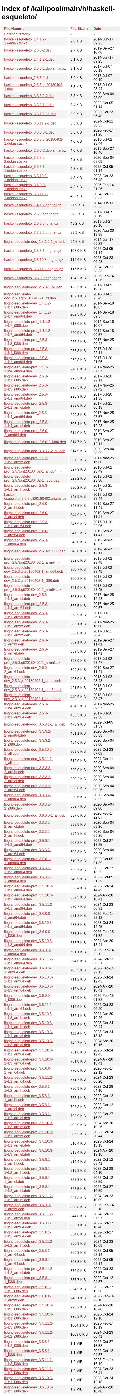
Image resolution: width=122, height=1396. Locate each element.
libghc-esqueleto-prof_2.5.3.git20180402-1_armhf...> (32, 660)
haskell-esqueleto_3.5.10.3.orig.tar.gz (33, 260)
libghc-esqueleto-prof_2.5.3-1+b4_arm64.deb (26, 606)
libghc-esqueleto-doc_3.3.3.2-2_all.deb (34, 451)
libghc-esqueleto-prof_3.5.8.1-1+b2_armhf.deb (27, 1170)
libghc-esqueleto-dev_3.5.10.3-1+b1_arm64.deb (28, 979)
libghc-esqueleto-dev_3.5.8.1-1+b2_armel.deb (27, 1116)
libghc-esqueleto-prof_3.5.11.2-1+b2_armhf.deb (28, 1243)
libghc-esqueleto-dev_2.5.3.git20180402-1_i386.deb (31, 578)
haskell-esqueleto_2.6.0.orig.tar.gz (31, 223)
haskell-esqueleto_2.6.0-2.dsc (27, 50)
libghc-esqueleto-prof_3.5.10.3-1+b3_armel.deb (28, 1152)
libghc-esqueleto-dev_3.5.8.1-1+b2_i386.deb (27, 1344)
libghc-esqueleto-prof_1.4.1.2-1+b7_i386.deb (27, 323)
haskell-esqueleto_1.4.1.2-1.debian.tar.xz (25, 41)
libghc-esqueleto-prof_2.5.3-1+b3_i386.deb (26, 342)
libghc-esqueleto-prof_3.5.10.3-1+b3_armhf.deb (28, 1125)
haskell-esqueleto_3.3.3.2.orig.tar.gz (32, 232)
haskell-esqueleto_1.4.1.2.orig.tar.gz (32, 205)
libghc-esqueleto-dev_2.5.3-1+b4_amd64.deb (26, 415)
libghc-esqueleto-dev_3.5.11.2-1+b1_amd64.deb (28, 961)
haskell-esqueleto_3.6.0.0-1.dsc (29, 132)
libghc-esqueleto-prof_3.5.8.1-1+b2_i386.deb (27, 1289)
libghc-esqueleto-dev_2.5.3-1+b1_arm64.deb (26, 715)
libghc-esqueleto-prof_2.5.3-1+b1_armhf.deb (26, 487)
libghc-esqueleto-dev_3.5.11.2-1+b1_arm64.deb (28, 1007)
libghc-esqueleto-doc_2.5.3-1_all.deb (33, 287)
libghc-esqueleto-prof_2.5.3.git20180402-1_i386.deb (31, 478)
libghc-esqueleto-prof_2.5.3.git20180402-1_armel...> (32, 560)
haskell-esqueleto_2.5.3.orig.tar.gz (31, 214)
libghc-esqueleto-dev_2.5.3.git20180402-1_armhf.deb (32, 697)
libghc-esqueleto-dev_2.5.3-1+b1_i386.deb (26, 378)
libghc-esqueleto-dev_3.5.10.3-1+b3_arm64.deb (28, 988)
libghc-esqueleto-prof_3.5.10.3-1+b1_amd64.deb (28, 888)
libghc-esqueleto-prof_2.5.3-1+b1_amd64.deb (26, 360)
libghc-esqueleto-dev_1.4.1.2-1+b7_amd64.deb (27, 314)
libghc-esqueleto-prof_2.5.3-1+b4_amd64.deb (26, 369)
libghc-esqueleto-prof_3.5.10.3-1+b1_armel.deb (28, 1143)
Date (97, 29)
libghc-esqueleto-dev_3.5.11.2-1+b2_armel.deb (28, 1216)
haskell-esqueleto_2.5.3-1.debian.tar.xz (35, 68)
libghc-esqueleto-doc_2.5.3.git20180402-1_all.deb (30, 296)
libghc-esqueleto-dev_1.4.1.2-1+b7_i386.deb (27, 305)
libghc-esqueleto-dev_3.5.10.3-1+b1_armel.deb (28, 1034)
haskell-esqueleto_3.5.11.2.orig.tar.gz (33, 269)
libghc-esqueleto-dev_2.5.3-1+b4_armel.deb (26, 597)
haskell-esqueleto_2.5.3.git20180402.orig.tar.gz (35, 496)
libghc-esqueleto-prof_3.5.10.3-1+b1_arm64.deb (28, 1052)
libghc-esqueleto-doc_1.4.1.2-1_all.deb (34, 241)
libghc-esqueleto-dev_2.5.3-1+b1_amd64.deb (26, 396)
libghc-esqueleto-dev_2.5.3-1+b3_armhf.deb (26, 624)
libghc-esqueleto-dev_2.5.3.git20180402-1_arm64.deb (33, 688)
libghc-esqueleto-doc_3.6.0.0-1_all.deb (34, 815)
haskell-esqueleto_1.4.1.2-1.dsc (29, 59)
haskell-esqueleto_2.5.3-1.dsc (27, 78)
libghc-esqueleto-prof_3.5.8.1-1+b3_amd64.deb (27, 842)
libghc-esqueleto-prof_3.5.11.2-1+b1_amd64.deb (28, 906)
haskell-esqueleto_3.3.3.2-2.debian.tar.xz (25, 159)
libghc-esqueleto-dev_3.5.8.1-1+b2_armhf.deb (27, 1088)
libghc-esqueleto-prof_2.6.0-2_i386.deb (35, 442)
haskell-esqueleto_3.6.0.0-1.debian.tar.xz (25, 187)
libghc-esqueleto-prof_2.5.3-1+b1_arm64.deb (26, 524)
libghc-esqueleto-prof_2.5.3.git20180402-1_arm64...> (32, 588)
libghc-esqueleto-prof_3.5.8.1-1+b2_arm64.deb (27, 1234)
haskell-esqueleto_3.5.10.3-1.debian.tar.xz (26, 178)
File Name (12, 29)
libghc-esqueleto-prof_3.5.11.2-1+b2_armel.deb (28, 1271)
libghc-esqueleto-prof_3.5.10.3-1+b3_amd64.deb (28, 897)
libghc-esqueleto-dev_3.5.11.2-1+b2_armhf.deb (28, 1198)
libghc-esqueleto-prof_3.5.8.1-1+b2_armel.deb (27, 1189)
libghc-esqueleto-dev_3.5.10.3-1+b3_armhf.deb (28, 1016)
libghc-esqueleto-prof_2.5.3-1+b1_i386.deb (26, 351)
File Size (77, 29)
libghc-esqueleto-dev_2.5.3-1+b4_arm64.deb (26, 706)
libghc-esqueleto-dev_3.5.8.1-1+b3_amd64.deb (27, 870)
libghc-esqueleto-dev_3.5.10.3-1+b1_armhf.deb (28, 1025)
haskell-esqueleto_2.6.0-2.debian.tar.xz (35, 150)
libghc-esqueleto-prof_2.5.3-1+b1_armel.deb (26, 405)
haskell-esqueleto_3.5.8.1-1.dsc (29, 105)
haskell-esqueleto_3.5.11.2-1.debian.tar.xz (26, 196)
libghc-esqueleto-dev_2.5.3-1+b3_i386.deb (26, 387)
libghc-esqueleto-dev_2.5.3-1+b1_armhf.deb (26, 633)
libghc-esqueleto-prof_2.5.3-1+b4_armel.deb (26, 424)
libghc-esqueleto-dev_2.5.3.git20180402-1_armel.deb (32, 679)
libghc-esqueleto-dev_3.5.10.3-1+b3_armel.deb (28, 1043)
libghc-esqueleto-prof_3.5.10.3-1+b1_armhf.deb (28, 1134)
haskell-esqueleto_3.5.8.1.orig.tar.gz (32, 251)
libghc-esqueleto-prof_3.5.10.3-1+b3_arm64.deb (28, 1061)
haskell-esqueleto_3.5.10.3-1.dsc (30, 114)
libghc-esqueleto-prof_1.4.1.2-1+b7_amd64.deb (27, 333)
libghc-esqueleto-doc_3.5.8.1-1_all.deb (34, 724)
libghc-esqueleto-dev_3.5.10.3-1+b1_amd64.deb (28, 925)
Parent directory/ (17, 34)
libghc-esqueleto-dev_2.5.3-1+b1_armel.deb (26, 615)
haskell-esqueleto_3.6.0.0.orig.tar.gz (32, 278)
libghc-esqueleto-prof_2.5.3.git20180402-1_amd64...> (33, 469)
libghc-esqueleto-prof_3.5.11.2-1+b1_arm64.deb (28, 1079)
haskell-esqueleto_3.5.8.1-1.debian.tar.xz (25, 168)
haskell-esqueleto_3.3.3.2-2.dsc (29, 96)
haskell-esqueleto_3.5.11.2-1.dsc (30, 123)
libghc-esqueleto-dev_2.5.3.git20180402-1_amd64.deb (33, 569)
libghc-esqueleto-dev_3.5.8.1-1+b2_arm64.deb (27, 1225)
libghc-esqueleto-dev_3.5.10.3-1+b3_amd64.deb (28, 943)
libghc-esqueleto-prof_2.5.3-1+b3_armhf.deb (26, 460)
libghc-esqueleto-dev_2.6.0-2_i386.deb (35, 551)
